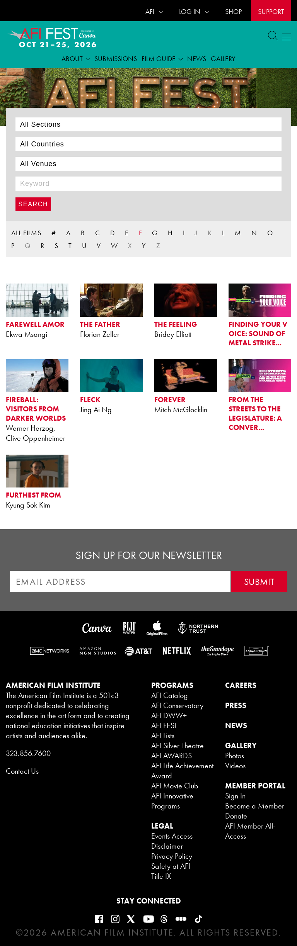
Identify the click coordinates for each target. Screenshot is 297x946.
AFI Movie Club (174, 786)
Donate (236, 816)
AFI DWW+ (169, 715)
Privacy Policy (171, 856)
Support (271, 11)
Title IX (161, 876)
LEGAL (162, 826)
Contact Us (22, 771)
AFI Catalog (169, 695)
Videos (235, 766)
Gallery (223, 58)
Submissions (115, 58)
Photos (234, 756)
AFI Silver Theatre (177, 745)
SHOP (233, 11)
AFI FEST (164, 725)
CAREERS (240, 685)
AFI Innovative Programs (172, 801)
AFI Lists (162, 735)
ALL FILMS (26, 232)
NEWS (236, 725)
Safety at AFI (170, 866)
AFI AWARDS (171, 756)
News (196, 58)
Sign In (235, 796)
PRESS (235, 705)
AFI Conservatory (177, 705)
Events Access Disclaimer (172, 841)
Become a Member (254, 806)
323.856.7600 (28, 753)
